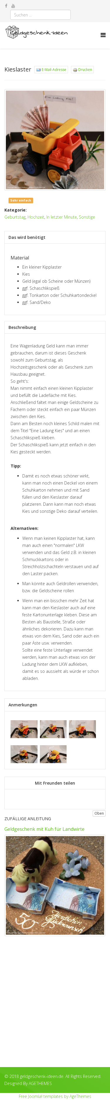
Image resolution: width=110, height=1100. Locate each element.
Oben (99, 813)
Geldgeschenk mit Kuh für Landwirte (44, 829)
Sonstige (87, 217)
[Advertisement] (55, 1006)
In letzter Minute (61, 217)
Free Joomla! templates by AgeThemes (55, 1096)
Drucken (82, 69)
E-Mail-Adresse (51, 69)
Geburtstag (15, 217)
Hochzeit (36, 217)
